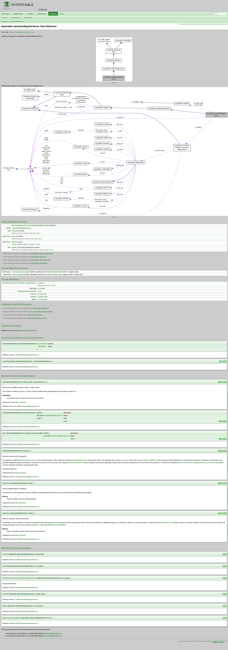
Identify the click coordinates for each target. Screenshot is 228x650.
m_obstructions (212, 462)
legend (114, 82)
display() (22, 391)
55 (15, 623)
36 (15, 367)
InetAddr (33, 294)
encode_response (18, 274)
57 (15, 599)
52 (15, 587)
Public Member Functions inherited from (27, 253)
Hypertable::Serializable (39, 263)
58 (15, 611)
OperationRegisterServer (17, 21)
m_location (41, 288)
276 (15, 406)
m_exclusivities (186, 462)
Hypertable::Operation (38, 257)
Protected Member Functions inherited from (25, 308)
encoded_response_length (21, 272)
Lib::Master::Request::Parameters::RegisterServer (19, 283)
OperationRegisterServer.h (21, 32)
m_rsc (39, 291)
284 (15, 539)
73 (15, 476)
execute (14, 231)
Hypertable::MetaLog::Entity (40, 260)
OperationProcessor (28, 460)
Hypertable (4, 21)
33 (13, 330)
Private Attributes (212, 24)
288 (15, 506)
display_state (16, 247)
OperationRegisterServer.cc (29, 355)
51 (15, 355)
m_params (41, 283)
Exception (21, 525)
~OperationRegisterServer (21, 228)
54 (15, 571)
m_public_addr (42, 297)
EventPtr (47, 225)
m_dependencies (198, 462)
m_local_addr (41, 294)
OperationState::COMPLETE (147, 460)
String (8, 236)
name (14, 236)
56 (15, 559)
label (13, 242)
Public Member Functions (186, 24)
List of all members (222, 24)
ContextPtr (33, 225)
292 (15, 444)
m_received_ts (42, 299)
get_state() (124, 460)
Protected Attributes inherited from (22, 315)
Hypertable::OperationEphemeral (42, 253)
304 (15, 426)
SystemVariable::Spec (59, 272)
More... (39, 233)
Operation (54, 522)
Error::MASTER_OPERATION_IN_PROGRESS (51, 525)
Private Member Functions (200, 24)
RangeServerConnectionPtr (27, 291)
